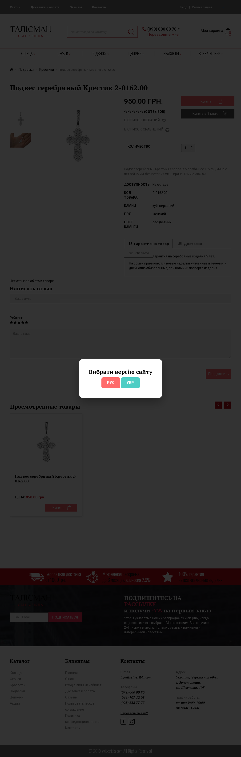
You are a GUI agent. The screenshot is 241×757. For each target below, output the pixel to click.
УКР (130, 382)
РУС (111, 382)
